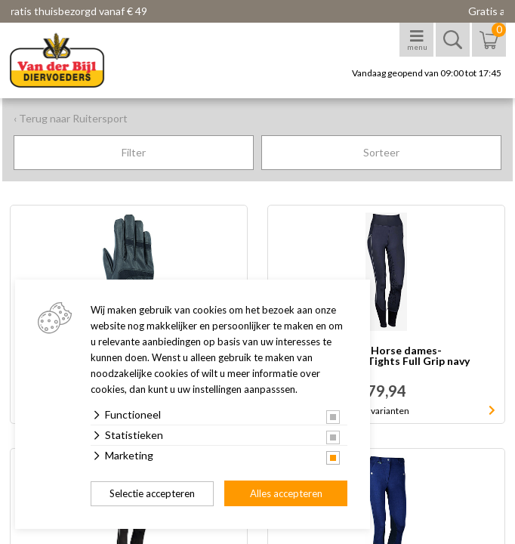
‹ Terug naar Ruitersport (71, 118)
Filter (134, 152)
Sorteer (381, 152)
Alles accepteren (286, 493)
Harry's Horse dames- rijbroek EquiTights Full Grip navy (386, 356)
